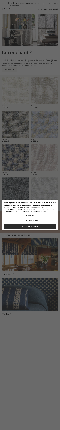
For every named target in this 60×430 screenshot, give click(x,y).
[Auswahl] (30, 215)
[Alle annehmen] (30, 226)
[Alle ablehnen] (30, 221)
